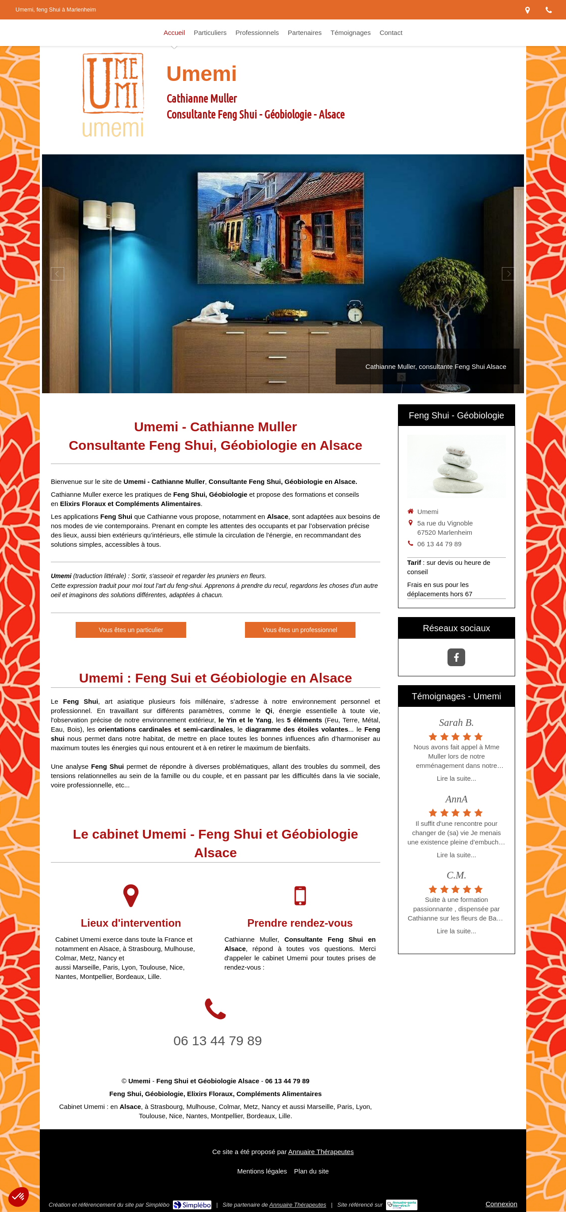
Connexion (501, 1204)
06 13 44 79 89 (217, 1040)
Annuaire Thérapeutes (321, 1151)
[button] (18, 1197)
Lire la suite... (456, 778)
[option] (283, 273)
